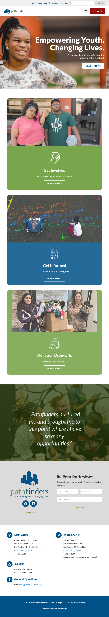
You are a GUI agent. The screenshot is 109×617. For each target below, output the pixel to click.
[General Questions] (9, 579)
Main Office (21, 534)
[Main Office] (9, 535)
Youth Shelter (71, 534)
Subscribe (79, 507)
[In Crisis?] (9, 564)
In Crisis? (19, 564)
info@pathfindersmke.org (30, 584)
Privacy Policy (79, 602)
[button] (86, 11)
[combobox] (82, 3)
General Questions (25, 579)
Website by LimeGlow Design (54, 608)
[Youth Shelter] (59, 535)
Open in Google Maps (23, 550)
